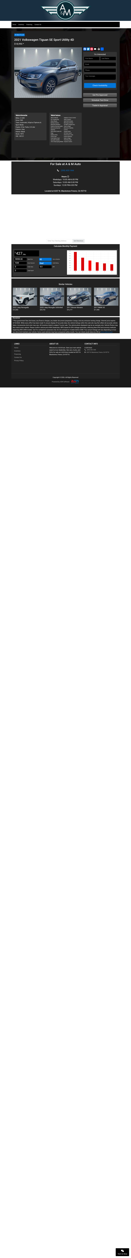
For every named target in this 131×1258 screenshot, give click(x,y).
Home (14, 24)
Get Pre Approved (100, 95)
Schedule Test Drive (100, 100)
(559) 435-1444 (67, 170)
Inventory (21, 24)
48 (41, 259)
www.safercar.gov (107, 332)
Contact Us (37, 24)
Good (42, 263)
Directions (78, 241)
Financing (29, 24)
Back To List (19, 35)
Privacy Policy (19, 361)
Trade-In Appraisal (100, 105)
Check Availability (100, 85)
